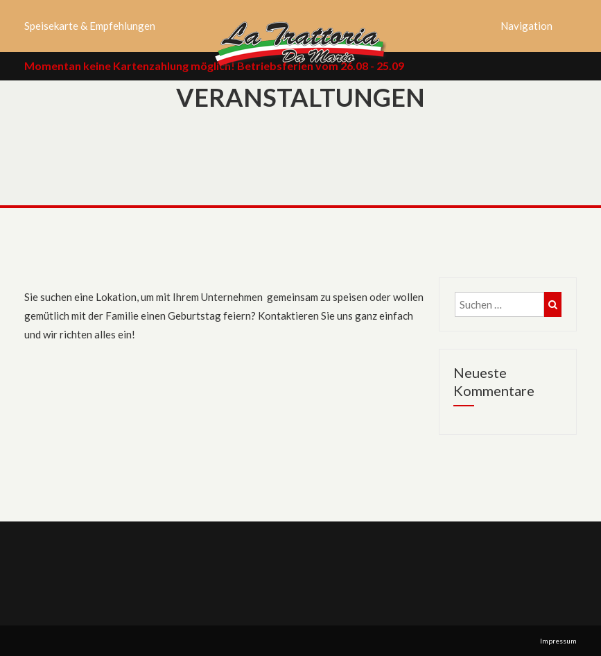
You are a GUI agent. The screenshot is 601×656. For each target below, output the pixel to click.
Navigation (526, 25)
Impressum (558, 641)
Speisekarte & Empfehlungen (89, 25)
